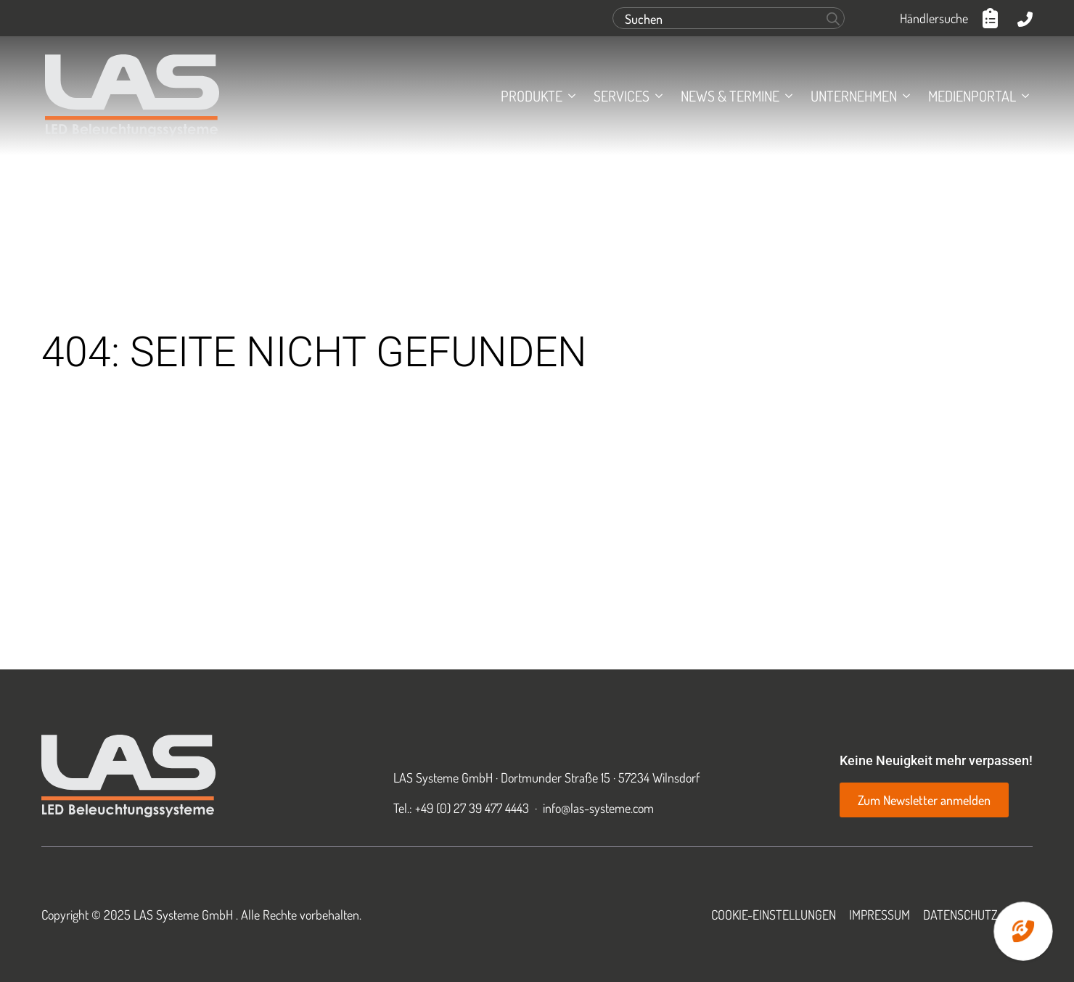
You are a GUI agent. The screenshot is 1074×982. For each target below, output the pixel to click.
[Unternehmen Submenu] (903, 96)
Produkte (531, 95)
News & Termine (730, 95)
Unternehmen (854, 95)
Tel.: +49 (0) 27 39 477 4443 (461, 808)
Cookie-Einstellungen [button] (773, 915)
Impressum (879, 915)
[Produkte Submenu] (568, 96)
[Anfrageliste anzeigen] (993, 18)
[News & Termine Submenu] (785, 96)
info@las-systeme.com (598, 808)
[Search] (833, 19)
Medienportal (972, 95)
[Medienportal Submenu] (1022, 96)
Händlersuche (934, 18)
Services (621, 95)
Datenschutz (960, 915)
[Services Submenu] (656, 96)
